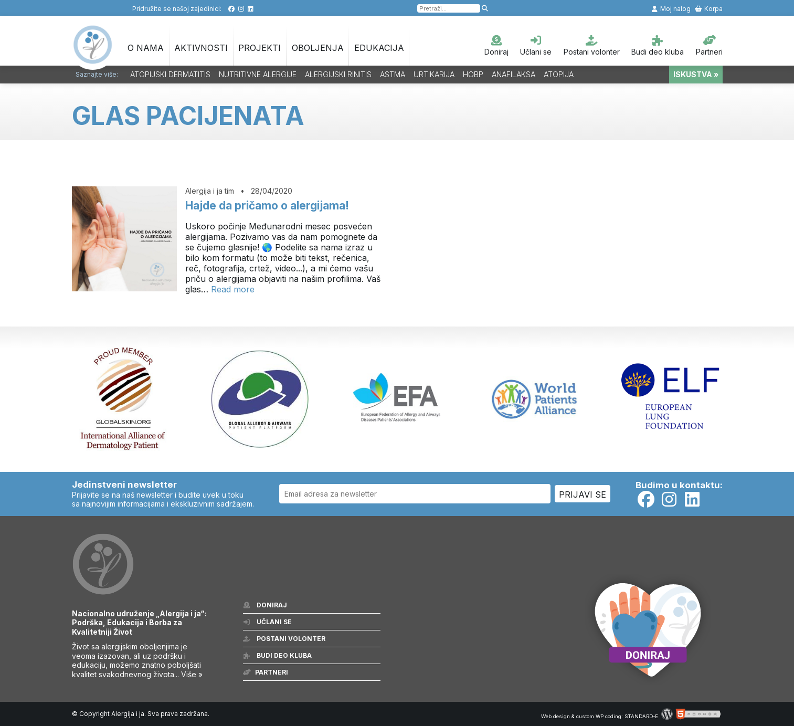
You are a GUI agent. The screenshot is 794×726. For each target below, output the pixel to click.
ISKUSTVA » (695, 74)
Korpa (709, 9)
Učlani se (536, 45)
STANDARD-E (641, 716)
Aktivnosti (201, 48)
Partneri (709, 45)
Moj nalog (671, 9)
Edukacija (379, 48)
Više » (192, 674)
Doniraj (496, 45)
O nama (146, 48)
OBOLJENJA (318, 48)
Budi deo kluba (657, 45)
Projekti (259, 48)
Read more (233, 289)
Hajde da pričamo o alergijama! (267, 205)
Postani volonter (592, 45)
